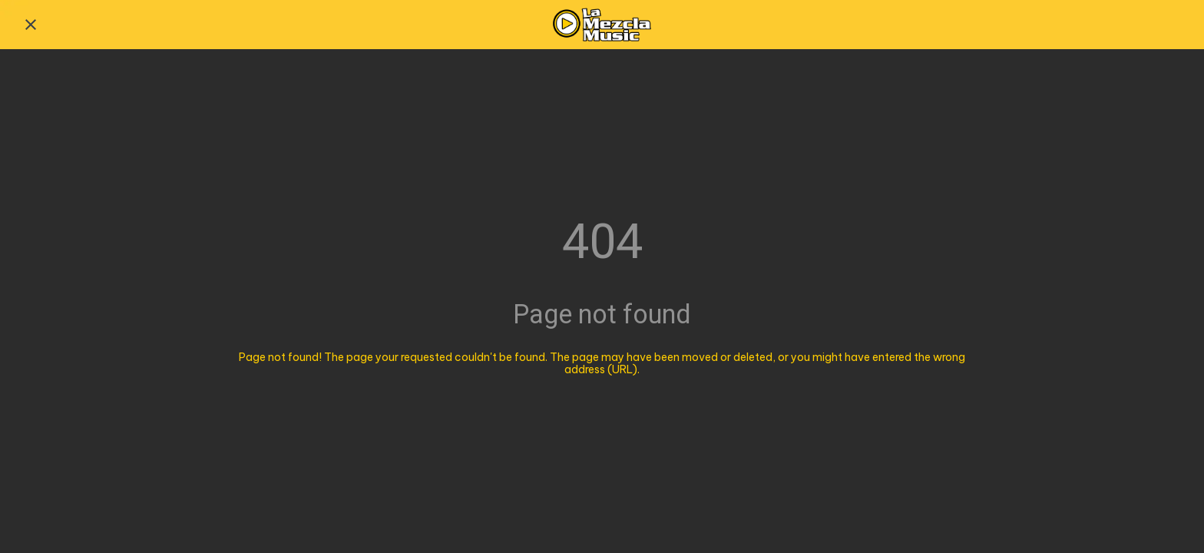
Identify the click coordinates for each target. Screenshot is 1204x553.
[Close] (31, 24)
